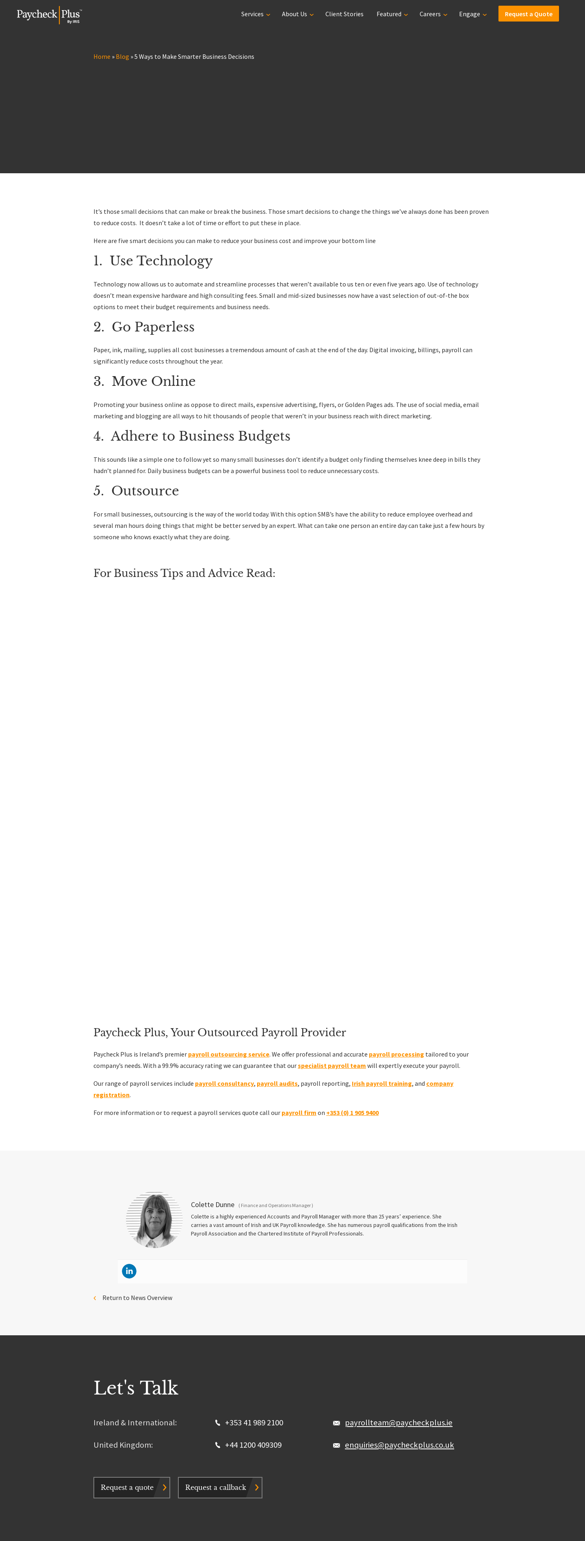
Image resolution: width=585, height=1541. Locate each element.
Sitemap (241, 1524)
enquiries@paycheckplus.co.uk (399, 1216)
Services (252, 13)
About (353, 1383)
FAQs (226, 1417)
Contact (230, 1405)
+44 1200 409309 (248, 1216)
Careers (430, 13)
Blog (122, 56)
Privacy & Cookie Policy (164, 1524)
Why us (228, 1383)
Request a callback (215, 1259)
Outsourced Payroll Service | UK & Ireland (149, 1383)
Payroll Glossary (367, 1405)
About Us (294, 13)
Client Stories (344, 13)
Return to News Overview (137, 1069)
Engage (469, 13)
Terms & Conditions (210, 1524)
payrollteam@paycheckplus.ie (399, 1193)
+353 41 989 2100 (249, 1193)
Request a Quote (528, 13)
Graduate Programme (123, 1417)
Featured (389, 13)
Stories (229, 1394)
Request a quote (127, 1259)
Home (101, 56)
